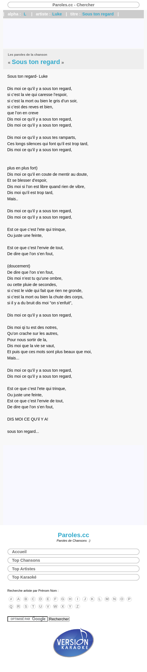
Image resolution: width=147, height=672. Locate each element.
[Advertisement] (73, 33)
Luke (57, 14)
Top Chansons (26, 560)
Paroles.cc (73, 535)
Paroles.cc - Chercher (73, 5)
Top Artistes (23, 569)
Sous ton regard (98, 14)
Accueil (19, 551)
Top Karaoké (24, 577)
